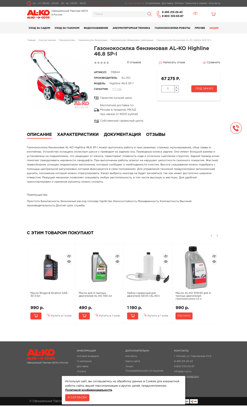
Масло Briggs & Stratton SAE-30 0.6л (49, 296)
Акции (213, 28)
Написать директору (186, 378)
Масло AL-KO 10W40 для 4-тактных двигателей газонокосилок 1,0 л (194, 297)
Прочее (200, 28)
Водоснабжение (96, 28)
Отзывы (155, 135)
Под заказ (204, 88)
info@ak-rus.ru (182, 373)
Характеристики (78, 135)
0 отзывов (134, 62)
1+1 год (116, 89)
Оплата (81, 373)
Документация (122, 135)
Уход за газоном (66, 28)
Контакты (131, 358)
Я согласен (77, 397)
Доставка (82, 368)
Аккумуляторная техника (131, 28)
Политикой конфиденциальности (88, 390)
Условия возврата (88, 358)
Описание (39, 135)
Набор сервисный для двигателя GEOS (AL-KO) (143, 296)
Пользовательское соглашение (144, 372)
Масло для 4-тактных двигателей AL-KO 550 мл (96, 296)
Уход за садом (39, 28)
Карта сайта (132, 363)
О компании (84, 363)
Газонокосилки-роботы (172, 28)
